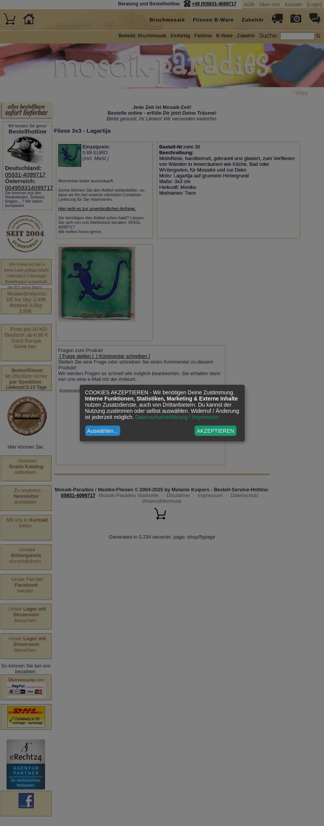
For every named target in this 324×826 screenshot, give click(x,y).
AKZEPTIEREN (215, 431)
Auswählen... (102, 431)
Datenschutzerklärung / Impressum (177, 417)
